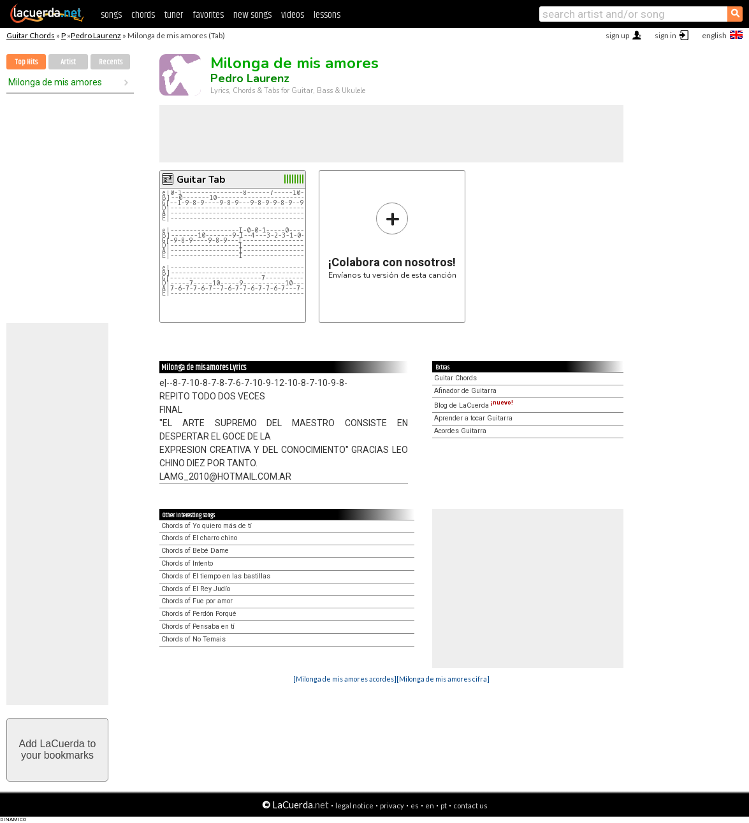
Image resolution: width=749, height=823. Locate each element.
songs (111, 15)
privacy (392, 805)
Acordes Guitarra (460, 431)
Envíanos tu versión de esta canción (392, 240)
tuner (173, 15)
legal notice (354, 805)
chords (143, 15)
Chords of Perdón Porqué (198, 614)
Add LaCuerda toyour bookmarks (57, 749)
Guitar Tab (201, 179)
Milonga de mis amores (55, 82)
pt (443, 805)
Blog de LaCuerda (473, 405)
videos (292, 15)
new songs (252, 15)
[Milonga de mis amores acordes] (344, 679)
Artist (68, 62)
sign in (665, 35)
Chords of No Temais (193, 639)
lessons (327, 15)
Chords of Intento (187, 563)
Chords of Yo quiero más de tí (206, 526)
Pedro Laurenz (96, 35)
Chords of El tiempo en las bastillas (215, 576)
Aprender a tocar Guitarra (473, 418)
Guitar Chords (30, 35)
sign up (617, 35)
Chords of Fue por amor (197, 601)
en (429, 805)
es (415, 805)
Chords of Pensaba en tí (198, 626)
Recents (110, 62)
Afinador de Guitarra (465, 391)
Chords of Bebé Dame (195, 551)
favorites (208, 15)
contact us (470, 805)
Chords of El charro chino (199, 538)
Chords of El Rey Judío (195, 589)
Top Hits (26, 62)
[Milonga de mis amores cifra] (443, 679)
